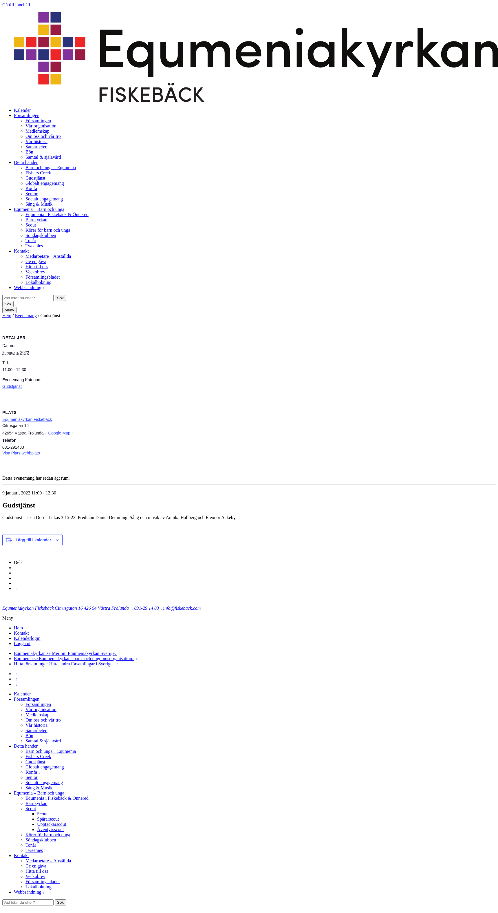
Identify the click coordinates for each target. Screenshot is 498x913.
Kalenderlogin (27, 638)
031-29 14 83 (146, 608)
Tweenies (34, 245)
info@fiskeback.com (182, 608)
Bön (29, 151)
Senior (31, 193)
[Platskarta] (465, 437)
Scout (30, 224)
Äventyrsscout (50, 829)
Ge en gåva (35, 261)
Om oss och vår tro (43, 136)
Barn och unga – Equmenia (50, 167)
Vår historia (36, 141)
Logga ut (22, 643)
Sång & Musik (38, 204)
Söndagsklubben (40, 235)
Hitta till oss (36, 266)
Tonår (30, 240)
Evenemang (26, 315)
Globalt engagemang (44, 183)
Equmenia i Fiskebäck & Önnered (57, 214)
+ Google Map (57, 433)
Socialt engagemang (44, 198)
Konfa (31, 188)
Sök (60, 298)
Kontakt (21, 251)
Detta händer (26, 162)
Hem (6, 315)
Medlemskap (37, 131)
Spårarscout (48, 819)
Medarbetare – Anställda (48, 256)
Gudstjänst (35, 178)
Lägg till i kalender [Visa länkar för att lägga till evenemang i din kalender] (33, 540)
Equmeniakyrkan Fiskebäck (27, 419)
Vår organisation (40, 125)
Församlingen (26, 115)
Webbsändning (27, 287)
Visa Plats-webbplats (21, 453)
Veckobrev (35, 271)
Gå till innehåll (16, 4)
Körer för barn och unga (47, 230)
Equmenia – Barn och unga (39, 209)
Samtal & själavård (43, 157)
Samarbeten (36, 146)
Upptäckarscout (51, 824)
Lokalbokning (38, 282)
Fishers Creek (38, 172)
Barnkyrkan (36, 219)
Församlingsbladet (42, 277)
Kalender (22, 110)
